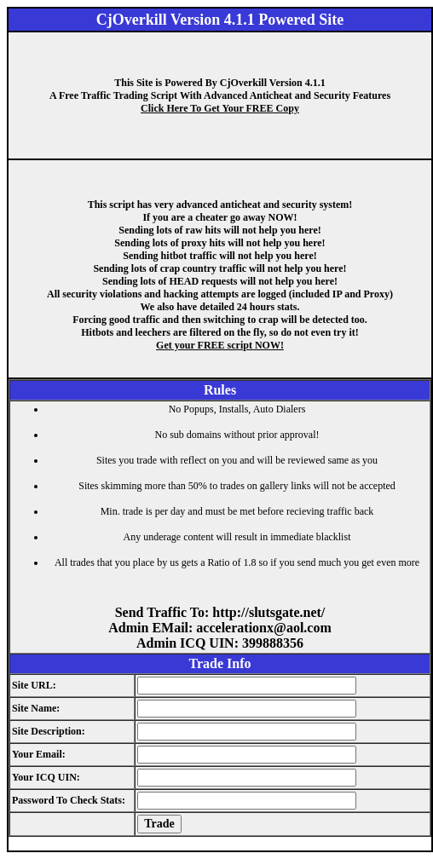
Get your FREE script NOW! (220, 345)
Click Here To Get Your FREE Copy (220, 108)
